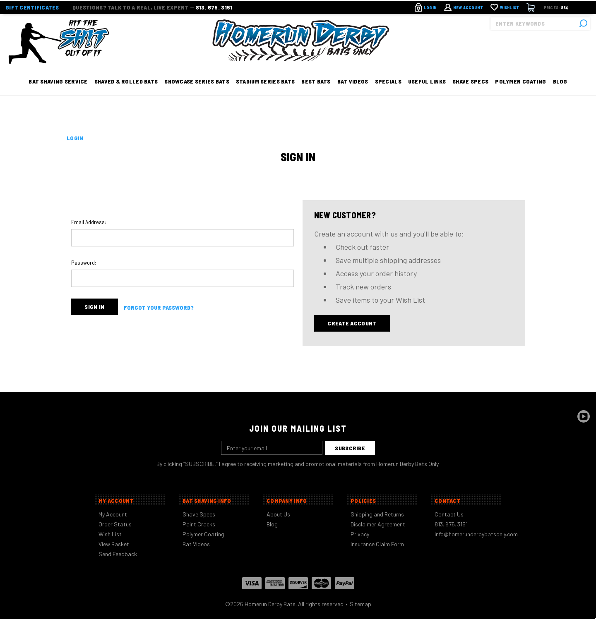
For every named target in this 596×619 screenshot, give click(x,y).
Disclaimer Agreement (378, 524)
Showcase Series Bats (196, 92)
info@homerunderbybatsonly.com (476, 534)
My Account (113, 514)
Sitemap (360, 603)
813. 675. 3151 (214, 6)
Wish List (110, 534)
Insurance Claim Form (377, 543)
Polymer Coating (520, 92)
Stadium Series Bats (265, 92)
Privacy (360, 534)
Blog (560, 92)
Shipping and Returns (377, 514)
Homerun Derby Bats (270, 603)
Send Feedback (118, 553)
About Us (278, 514)
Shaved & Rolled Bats (126, 92)
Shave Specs (470, 92)
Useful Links (427, 92)
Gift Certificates (32, 6)
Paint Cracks (199, 524)
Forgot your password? (159, 307)
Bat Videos (352, 92)
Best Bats (316, 92)
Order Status (115, 524)
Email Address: (88, 221)
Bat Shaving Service (58, 92)
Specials (388, 92)
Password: (83, 262)
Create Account (351, 323)
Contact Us (449, 514)
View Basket (114, 543)
